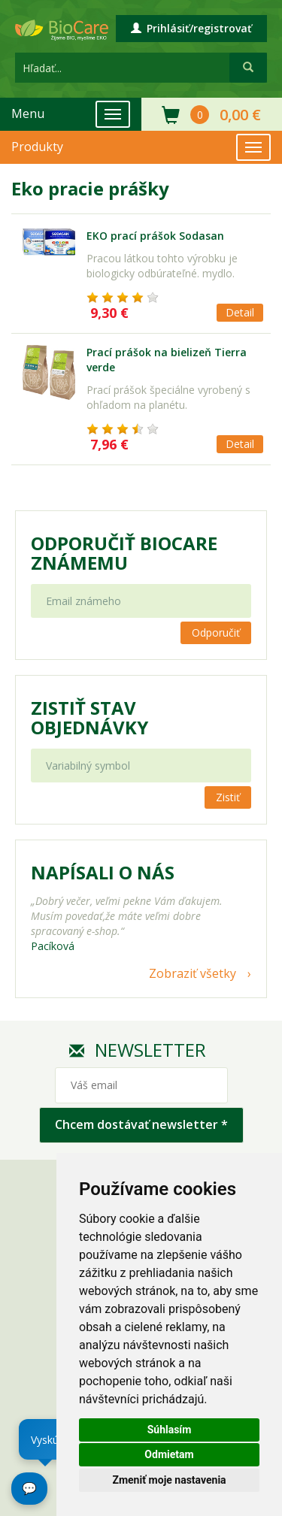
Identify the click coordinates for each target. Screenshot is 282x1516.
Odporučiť (216, 632)
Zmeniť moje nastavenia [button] (169, 1480)
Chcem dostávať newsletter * (141, 1124)
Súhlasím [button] (169, 1430)
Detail (240, 312)
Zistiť (228, 797)
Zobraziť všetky (192, 973)
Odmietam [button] (168, 1454)
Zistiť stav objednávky (89, 717)
